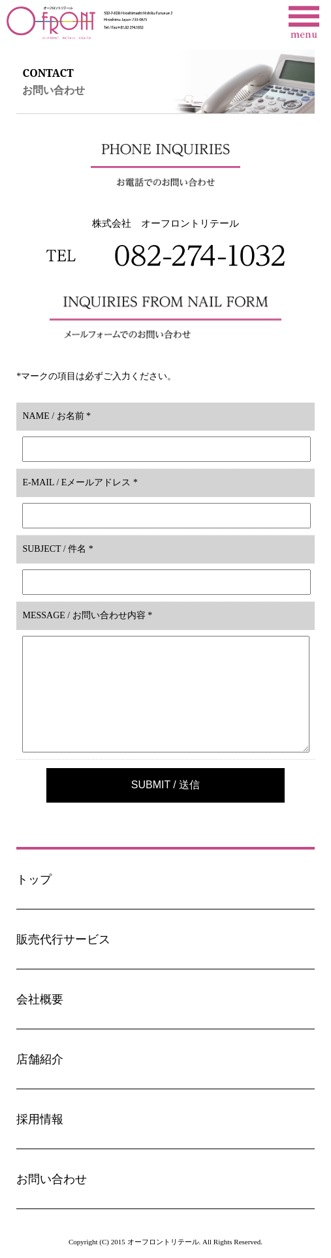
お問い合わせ (51, 1179)
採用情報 (39, 1119)
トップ (34, 879)
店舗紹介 (39, 1059)
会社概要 (39, 999)
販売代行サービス (63, 939)
